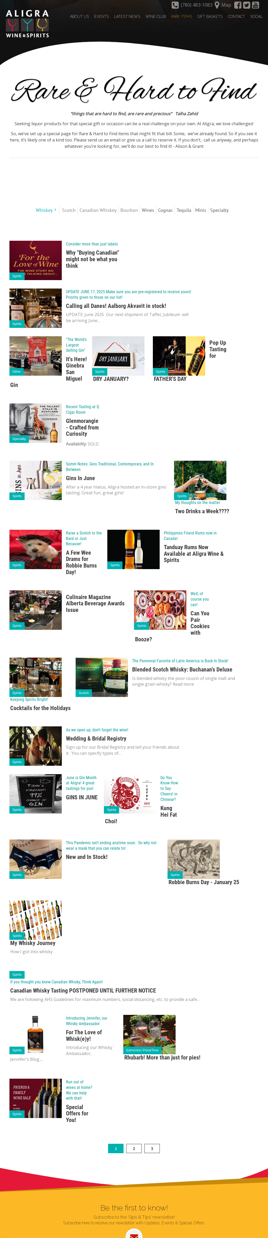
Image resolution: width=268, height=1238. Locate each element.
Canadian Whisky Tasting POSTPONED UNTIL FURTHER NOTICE (83, 990)
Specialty (19, 438)
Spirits (17, 276)
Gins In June (80, 478)
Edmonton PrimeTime (142, 1050)
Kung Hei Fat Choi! (141, 814)
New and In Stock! (87, 856)
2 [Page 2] (134, 1148)
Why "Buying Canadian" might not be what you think (92, 259)
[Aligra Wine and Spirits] (26, 24)
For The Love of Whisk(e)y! (84, 1035)
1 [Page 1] (116, 1148)
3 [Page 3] (152, 1148)
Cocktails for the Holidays (40, 708)
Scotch (84, 693)
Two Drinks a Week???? (202, 511)
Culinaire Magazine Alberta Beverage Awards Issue (95, 603)
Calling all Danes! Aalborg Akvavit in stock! (116, 305)
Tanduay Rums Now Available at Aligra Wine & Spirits (194, 553)
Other (16, 371)
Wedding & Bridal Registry (96, 738)
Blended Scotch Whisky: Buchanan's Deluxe (182, 669)
